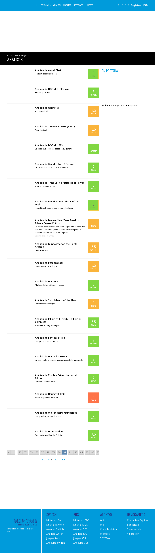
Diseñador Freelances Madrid (27, 523)
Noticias (67, 5)
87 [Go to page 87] (98, 452)
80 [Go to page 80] (59, 452)
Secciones (78, 5)
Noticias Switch (55, 524)
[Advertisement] (77, 31)
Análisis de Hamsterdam (49, 431)
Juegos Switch (54, 538)
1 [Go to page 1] (13, 452)
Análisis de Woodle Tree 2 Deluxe (54, 164)
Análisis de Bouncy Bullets (50, 394)
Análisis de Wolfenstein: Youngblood (56, 412)
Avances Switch (55, 529)
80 (48, 460)
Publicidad (133, 524)
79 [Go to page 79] (53, 452)
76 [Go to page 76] (36, 452)
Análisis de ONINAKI (47, 107)
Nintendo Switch (48, 236)
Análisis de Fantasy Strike (50, 337)
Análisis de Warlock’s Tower (51, 356)
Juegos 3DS (79, 538)
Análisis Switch (54, 533)
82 (56, 460)
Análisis (57, 5)
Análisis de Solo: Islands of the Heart (56, 300)
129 (63, 460)
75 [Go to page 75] (31, 452)
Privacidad (11, 529)
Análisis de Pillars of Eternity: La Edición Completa (58, 320)
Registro (136, 5)
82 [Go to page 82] (70, 452)
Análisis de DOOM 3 (46, 281)
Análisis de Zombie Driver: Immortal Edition (56, 377)
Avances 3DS (80, 529)
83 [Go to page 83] (76, 452)
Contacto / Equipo (137, 520)
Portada (10, 55)
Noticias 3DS (80, 524)
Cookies (20, 529)
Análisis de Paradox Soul (49, 262)
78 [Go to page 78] (48, 452)
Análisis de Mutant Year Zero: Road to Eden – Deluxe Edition (57, 222)
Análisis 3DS (80, 533)
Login (145, 5)
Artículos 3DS (81, 542)
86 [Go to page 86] (92, 452)
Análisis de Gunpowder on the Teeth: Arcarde (56, 245)
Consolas (45, 5)
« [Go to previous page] (8, 452)
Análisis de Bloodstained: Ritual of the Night (57, 203)
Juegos (90, 5)
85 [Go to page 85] (87, 452)
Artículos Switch (55, 542)
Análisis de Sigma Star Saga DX (119, 105)
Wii (102, 524)
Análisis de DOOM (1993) (49, 145)
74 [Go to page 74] (25, 452)
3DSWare (105, 538)
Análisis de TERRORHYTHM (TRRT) (55, 126)
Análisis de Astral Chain (48, 70)
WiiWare (105, 533)
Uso (9, 531)
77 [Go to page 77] (42, 452)
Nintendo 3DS (81, 520)
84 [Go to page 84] (81, 452)
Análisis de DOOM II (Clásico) (52, 89)
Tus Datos (29, 529)
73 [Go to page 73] (20, 452)
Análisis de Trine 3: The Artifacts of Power (59, 182)
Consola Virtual (109, 529)
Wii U (103, 520)
